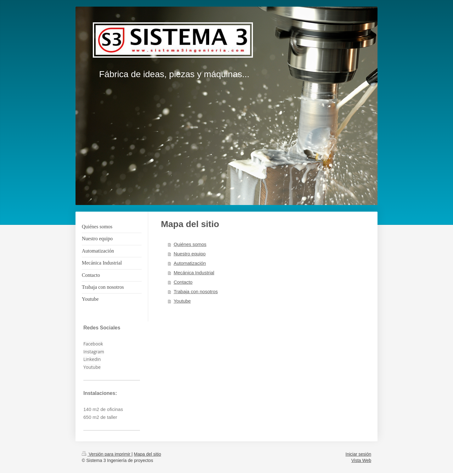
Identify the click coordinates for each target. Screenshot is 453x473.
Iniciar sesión (358, 454)
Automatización (190, 263)
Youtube (182, 301)
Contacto (183, 282)
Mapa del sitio (147, 454)
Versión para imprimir (106, 454)
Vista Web (361, 460)
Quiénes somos (190, 244)
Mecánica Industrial (194, 272)
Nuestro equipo (190, 253)
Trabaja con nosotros (196, 291)
